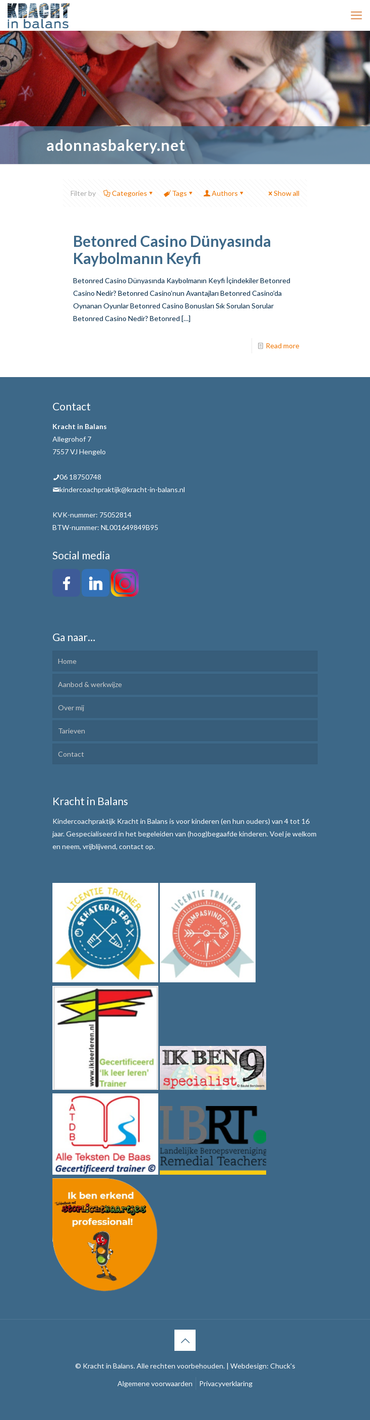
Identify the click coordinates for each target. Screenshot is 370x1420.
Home (67, 661)
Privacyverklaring (226, 1383)
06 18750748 (80, 476)
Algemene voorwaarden (155, 1383)
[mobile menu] (356, 15)
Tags (178, 193)
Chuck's (282, 1365)
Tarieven (71, 730)
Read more (282, 345)
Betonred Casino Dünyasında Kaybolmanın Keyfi (172, 249)
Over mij (71, 707)
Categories (128, 193)
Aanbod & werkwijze (90, 684)
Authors (224, 193)
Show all (283, 193)
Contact (71, 754)
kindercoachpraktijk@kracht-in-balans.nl (122, 489)
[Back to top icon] (185, 1340)
